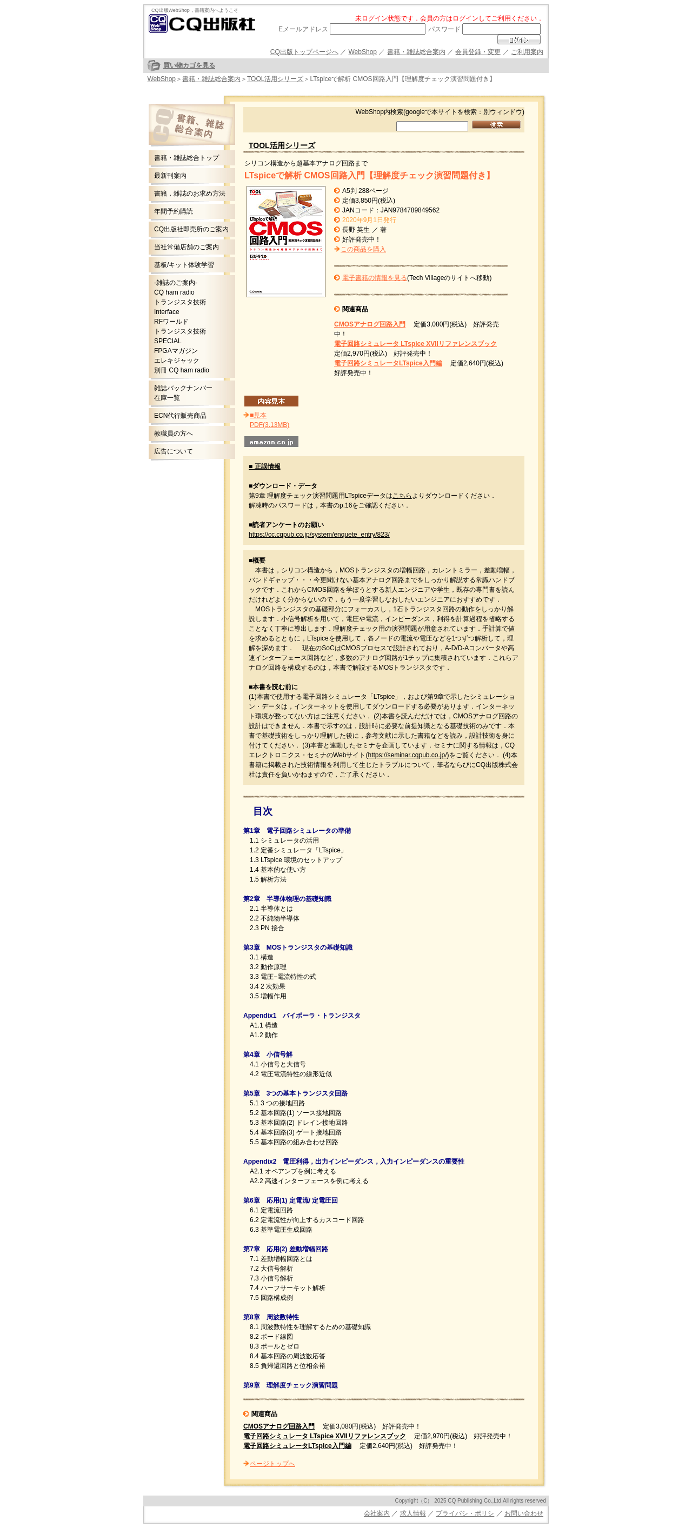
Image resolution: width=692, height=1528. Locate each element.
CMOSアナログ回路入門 (369, 324)
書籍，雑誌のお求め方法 (189, 193)
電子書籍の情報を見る (374, 278)
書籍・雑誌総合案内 (416, 52)
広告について (173, 451)
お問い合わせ (523, 1513)
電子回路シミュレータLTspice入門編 (388, 363)
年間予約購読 (173, 211)
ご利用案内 (527, 52)
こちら (402, 495)
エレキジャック (176, 360)
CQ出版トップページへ (304, 52)
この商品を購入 (363, 249)
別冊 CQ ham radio (181, 370)
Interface (166, 312)
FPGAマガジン (176, 351)
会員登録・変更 (478, 52)
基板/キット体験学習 (184, 265)
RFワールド (171, 321)
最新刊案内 (170, 175)
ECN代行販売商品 (180, 415)
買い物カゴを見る (189, 65)
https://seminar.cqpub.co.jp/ (407, 755)
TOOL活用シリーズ (275, 79)
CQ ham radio (174, 292)
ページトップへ (272, 1463)
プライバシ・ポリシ (465, 1513)
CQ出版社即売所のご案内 (191, 229)
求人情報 (413, 1513)
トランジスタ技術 (180, 302)
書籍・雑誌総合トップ (186, 158)
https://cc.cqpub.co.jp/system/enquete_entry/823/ (319, 534)
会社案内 (377, 1513)
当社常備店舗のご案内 (186, 247)
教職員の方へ (173, 433)
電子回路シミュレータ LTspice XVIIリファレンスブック (415, 344)
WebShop (363, 52)
